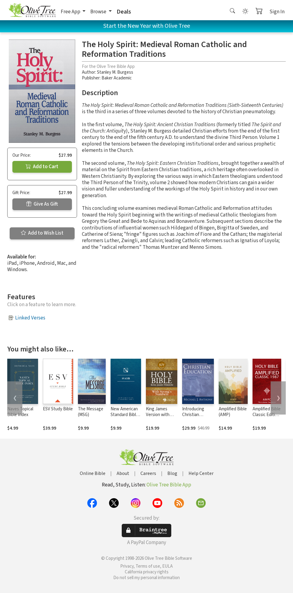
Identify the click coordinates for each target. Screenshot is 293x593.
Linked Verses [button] (30, 318)
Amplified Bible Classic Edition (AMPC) (267, 415)
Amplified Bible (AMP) (233, 412)
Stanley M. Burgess (115, 72)
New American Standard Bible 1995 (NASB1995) (124, 417)
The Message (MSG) (90, 412)
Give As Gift (42, 204)
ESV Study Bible (58, 409)
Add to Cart (42, 166)
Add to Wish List (42, 233)
